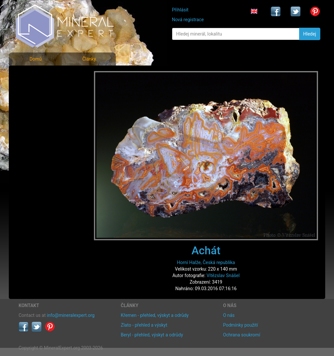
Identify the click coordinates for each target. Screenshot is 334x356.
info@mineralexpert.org (71, 315)
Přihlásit (180, 9)
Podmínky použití (240, 325)
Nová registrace (188, 19)
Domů (35, 59)
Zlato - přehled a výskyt (144, 325)
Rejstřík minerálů (41, 89)
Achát (205, 250)
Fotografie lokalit (41, 103)
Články (89, 59)
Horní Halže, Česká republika (206, 262)
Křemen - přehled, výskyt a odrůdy (155, 315)
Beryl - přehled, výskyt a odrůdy (152, 334)
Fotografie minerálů (44, 75)
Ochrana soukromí (241, 334)
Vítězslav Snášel (222, 275)
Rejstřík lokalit (37, 118)
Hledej (309, 34)
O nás (229, 315)
